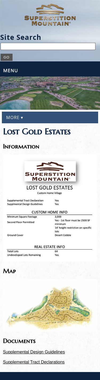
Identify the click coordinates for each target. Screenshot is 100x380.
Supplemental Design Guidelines (34, 352)
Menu (10, 70)
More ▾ (14, 117)
